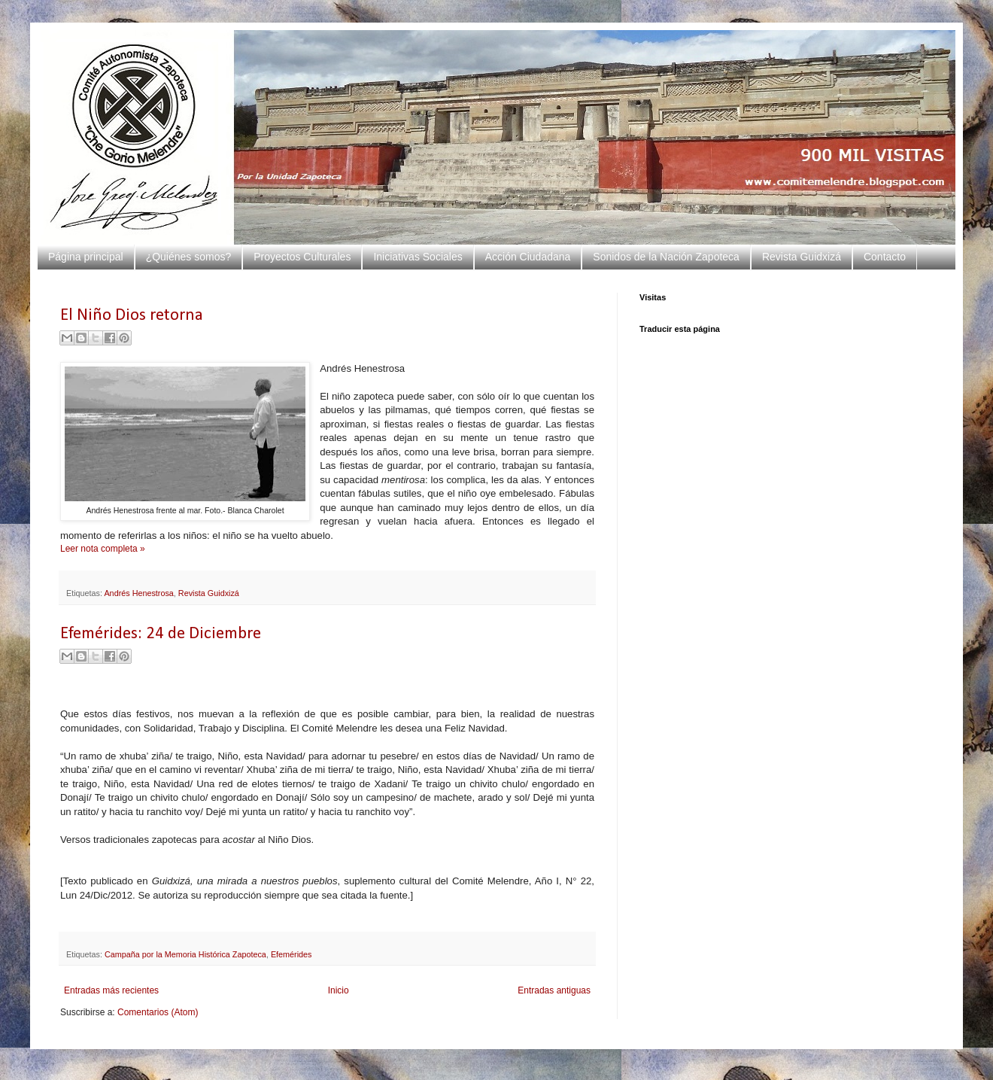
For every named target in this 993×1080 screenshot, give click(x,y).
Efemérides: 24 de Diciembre (160, 634)
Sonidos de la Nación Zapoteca (666, 257)
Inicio (338, 990)
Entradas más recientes (111, 990)
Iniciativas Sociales (417, 257)
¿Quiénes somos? (189, 257)
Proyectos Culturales (302, 257)
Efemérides (291, 954)
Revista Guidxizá (801, 257)
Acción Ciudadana (528, 257)
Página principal (85, 257)
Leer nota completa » (102, 548)
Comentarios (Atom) (157, 1012)
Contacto (885, 257)
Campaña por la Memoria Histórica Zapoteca (185, 954)
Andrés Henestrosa (138, 593)
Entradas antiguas (554, 990)
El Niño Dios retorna (131, 315)
